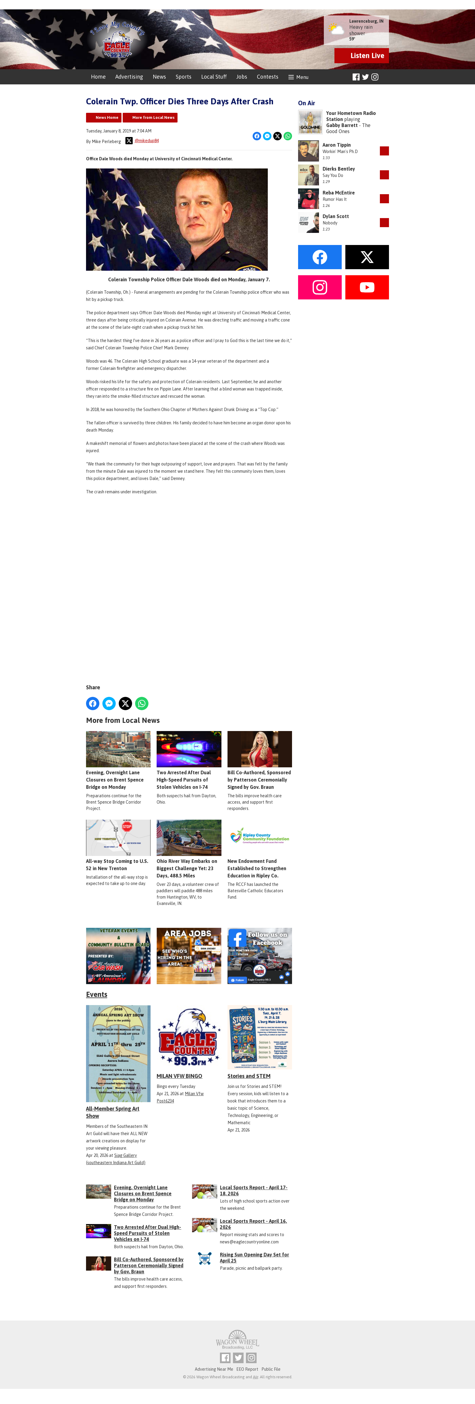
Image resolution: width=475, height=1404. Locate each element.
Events (96, 994)
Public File (271, 1369)
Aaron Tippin (337, 145)
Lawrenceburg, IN (366, 21)
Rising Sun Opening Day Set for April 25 (254, 1257)
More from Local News (153, 117)
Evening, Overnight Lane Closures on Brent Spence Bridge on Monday (118, 760)
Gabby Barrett (342, 125)
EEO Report (247, 1369)
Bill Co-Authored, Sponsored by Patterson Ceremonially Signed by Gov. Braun (260, 760)
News (159, 76)
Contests (267, 76)
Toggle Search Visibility (385, 77)
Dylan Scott (336, 216)
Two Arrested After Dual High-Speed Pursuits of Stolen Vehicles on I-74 (189, 760)
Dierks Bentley (339, 168)
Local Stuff (214, 76)
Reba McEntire (339, 192)
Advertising (129, 76)
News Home (107, 117)
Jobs (241, 76)
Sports (183, 76)
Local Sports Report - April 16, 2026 (253, 1224)
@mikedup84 (142, 140)
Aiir (255, 1377)
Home (98, 76)
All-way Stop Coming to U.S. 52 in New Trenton (118, 845)
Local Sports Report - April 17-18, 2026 (253, 1190)
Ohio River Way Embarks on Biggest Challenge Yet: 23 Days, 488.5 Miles (189, 848)
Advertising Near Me (214, 1369)
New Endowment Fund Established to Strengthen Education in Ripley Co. (260, 848)
